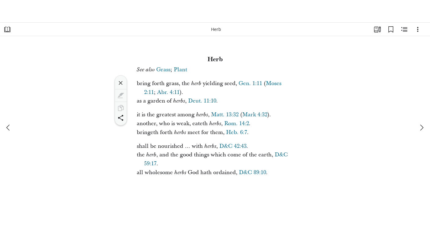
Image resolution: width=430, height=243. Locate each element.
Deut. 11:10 (202, 101)
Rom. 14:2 (236, 123)
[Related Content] (404, 29)
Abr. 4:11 (168, 92)
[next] (421, 127)
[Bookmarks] (391, 29)
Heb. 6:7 (236, 132)
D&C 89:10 (252, 172)
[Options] (418, 29)
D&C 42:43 (233, 146)
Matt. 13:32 (225, 114)
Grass (163, 69)
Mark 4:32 (254, 114)
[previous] (8, 127)
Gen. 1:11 (250, 83)
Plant (180, 69)
